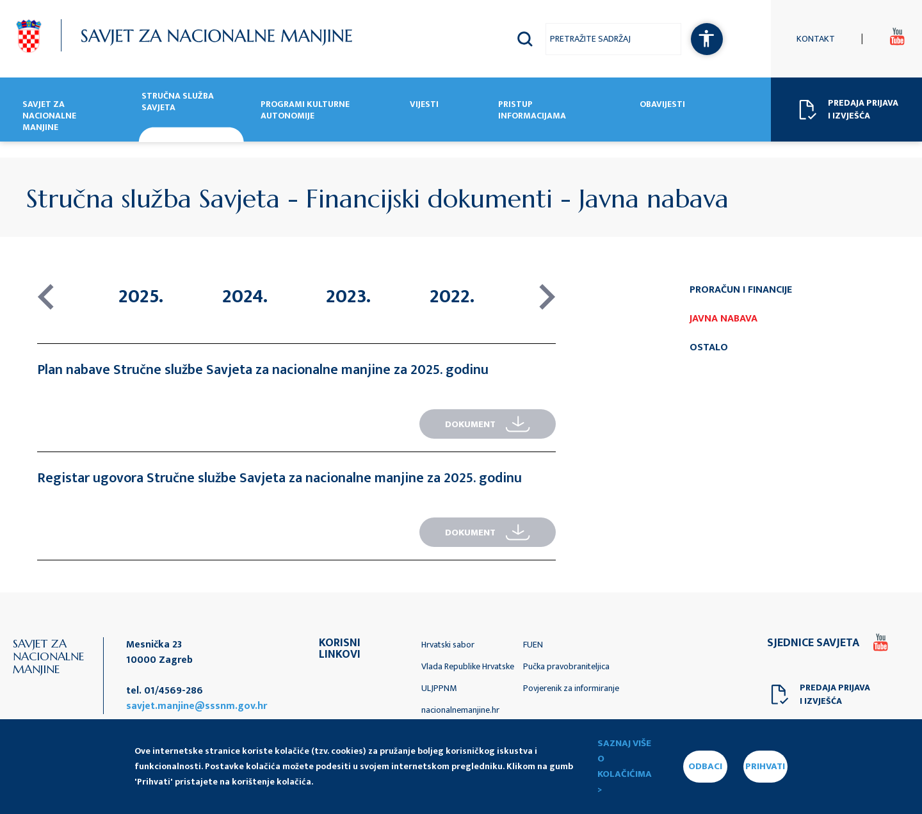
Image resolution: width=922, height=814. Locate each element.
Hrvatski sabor (447, 644)
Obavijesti (662, 105)
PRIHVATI (765, 766)
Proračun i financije (741, 289)
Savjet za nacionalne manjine (49, 116)
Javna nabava (723, 318)
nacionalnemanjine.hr (460, 710)
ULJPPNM (439, 688)
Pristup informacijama (532, 111)
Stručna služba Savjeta (178, 102)
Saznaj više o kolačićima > (624, 766)
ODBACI (705, 766)
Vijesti (424, 105)
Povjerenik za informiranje (571, 688)
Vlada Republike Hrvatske (467, 666)
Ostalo (709, 347)
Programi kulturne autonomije (305, 111)
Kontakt (816, 38)
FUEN (533, 644)
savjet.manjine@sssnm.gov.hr (196, 706)
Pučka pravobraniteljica (566, 666)
